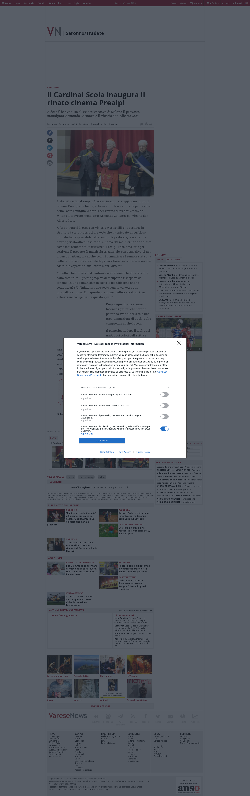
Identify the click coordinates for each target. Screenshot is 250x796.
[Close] (180, 344)
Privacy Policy (143, 452)
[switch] (164, 394)
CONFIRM (102, 441)
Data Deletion (107, 452)
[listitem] (125, 387)
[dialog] (125, 398)
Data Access (125, 452)
